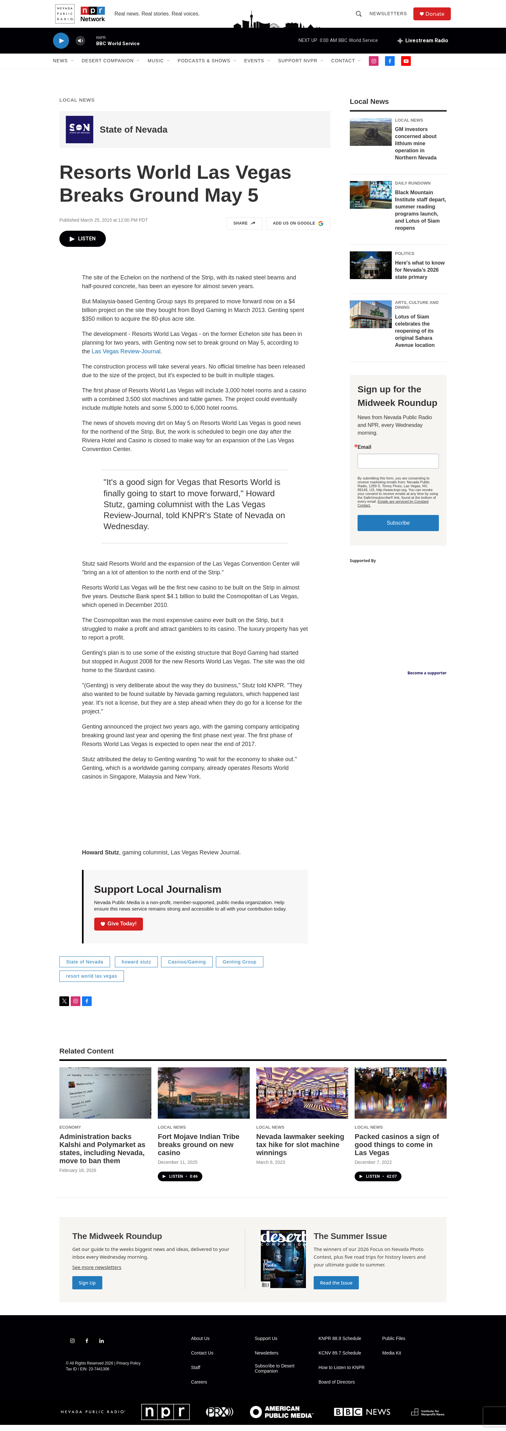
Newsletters (389, 16)
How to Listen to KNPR (342, 1373)
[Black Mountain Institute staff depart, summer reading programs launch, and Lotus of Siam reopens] (371, 201)
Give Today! (119, 930)
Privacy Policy (128, 1369)
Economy (70, 1133)
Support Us (266, 1344)
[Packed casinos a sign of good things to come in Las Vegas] (401, 1099)
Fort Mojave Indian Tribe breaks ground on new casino (198, 1151)
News (60, 67)
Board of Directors (337, 1388)
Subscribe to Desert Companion (275, 1375)
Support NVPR (298, 67)
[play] (61, 47)
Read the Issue (336, 1289)
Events (254, 67)
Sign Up (87, 1289)
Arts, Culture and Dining (417, 311)
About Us (200, 1344)
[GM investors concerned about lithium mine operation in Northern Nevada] (371, 138)
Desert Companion (108, 67)
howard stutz (136, 968)
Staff (195, 1373)
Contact (343, 67)
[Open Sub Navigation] (72, 67)
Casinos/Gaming (187, 968)
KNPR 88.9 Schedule (340, 1344)
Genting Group (240, 968)
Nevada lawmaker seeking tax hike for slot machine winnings (300, 1151)
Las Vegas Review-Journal (126, 358)
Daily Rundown (413, 189)
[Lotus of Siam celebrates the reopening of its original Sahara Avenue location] (371, 320)
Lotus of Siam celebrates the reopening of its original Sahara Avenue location (415, 337)
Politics (404, 259)
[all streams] (422, 47)
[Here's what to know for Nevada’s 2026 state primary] (371, 271)
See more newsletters (96, 1273)
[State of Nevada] (79, 135)
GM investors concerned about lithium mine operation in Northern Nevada (416, 149)
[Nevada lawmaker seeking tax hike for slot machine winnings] (302, 1099)
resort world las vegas (91, 982)
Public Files (394, 1344)
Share (244, 229)
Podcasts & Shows (204, 67)
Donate (437, 17)
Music (155, 67)
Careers (199, 1388)
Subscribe (398, 529)
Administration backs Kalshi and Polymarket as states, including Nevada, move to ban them (102, 1155)
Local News (77, 106)
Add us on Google (298, 230)
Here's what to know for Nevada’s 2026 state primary (420, 276)
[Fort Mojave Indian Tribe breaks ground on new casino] (204, 1099)
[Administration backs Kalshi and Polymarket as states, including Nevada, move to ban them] (105, 1099)
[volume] (80, 47)
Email (364, 453)
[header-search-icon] (360, 16)
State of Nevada (133, 136)
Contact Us (202, 1359)
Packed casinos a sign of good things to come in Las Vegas (397, 1151)
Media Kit (391, 1359)
